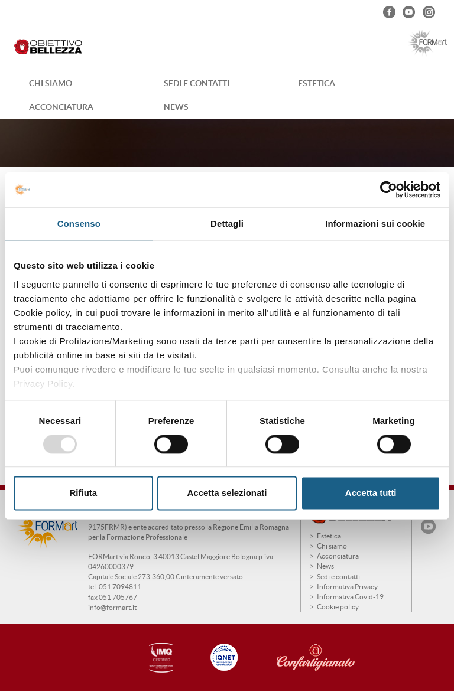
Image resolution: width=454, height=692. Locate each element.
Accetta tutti (371, 493)
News (176, 107)
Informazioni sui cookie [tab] (375, 223)
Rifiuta (83, 493)
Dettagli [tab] (227, 223)
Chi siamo (50, 83)
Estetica (316, 83)
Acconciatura (61, 107)
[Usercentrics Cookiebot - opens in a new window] (388, 189)
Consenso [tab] (78, 223)
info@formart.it (112, 607)
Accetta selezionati (227, 493)
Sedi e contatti (196, 83)
